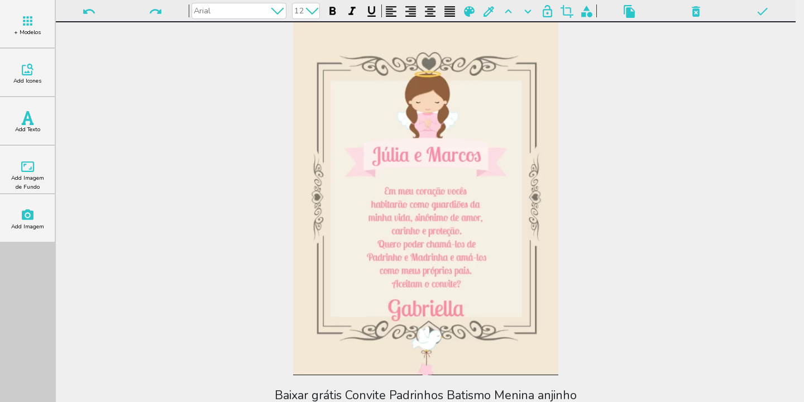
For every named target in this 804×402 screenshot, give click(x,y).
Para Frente (508, 11)
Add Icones (27, 74)
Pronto (762, 11)
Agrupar (586, 11)
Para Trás (528, 11)
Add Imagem (27, 219)
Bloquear (547, 11)
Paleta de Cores (469, 11)
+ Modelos (27, 25)
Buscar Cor (489, 11)
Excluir (696, 11)
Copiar (629, 11)
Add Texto (27, 122)
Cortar (567, 11)
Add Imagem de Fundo (27, 175)
